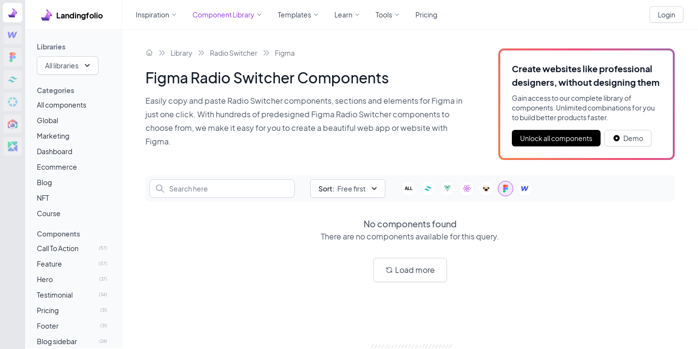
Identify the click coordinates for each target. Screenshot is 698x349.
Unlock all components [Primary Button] (556, 138)
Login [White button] (666, 14)
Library (181, 52)
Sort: (326, 188)
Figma (285, 52)
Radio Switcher (233, 52)
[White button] (627, 138)
